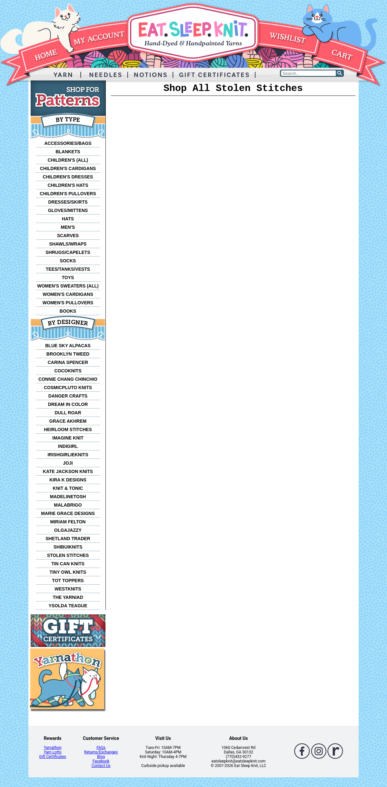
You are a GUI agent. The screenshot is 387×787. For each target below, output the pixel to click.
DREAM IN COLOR (68, 404)
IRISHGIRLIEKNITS (67, 454)
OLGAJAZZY (68, 530)
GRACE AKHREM (67, 421)
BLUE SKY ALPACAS (68, 345)
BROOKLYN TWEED (67, 354)
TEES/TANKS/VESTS (68, 269)
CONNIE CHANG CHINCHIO (67, 379)
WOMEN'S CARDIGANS (68, 294)
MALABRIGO (68, 505)
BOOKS (68, 311)
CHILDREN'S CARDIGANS (68, 168)
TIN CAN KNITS (67, 563)
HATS (68, 218)
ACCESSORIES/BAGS (67, 143)
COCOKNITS (68, 370)
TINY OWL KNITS (68, 572)
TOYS (68, 277)
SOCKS (68, 260)
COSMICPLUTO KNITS (68, 387)
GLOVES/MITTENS (68, 210)
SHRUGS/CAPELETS (67, 252)
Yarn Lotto (53, 752)
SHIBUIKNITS (68, 547)
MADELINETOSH (68, 496)
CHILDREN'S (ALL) (68, 160)
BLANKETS (67, 151)
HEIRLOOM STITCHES (68, 429)
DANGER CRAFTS (67, 396)
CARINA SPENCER (68, 362)
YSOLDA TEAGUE (67, 605)
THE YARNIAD (68, 597)
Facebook (101, 761)
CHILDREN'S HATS (68, 185)
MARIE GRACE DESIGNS (67, 513)
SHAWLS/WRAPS (68, 244)
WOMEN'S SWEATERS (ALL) (68, 285)
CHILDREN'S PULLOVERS (68, 193)
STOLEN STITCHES (68, 555)
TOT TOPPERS (68, 580)
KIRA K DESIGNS (67, 479)
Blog (101, 756)
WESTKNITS (68, 588)
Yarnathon (53, 747)
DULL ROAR (68, 412)
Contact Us (101, 765)
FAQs (100, 747)
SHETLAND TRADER (67, 538)
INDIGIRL (68, 446)
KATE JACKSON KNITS (68, 471)
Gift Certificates (52, 756)
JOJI (68, 463)
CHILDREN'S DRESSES (68, 176)
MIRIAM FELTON (68, 521)
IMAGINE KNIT (67, 437)
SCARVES (68, 235)
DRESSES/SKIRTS (67, 202)
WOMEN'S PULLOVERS (68, 302)
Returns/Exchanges (101, 752)
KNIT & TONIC (68, 488)
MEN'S (68, 227)
